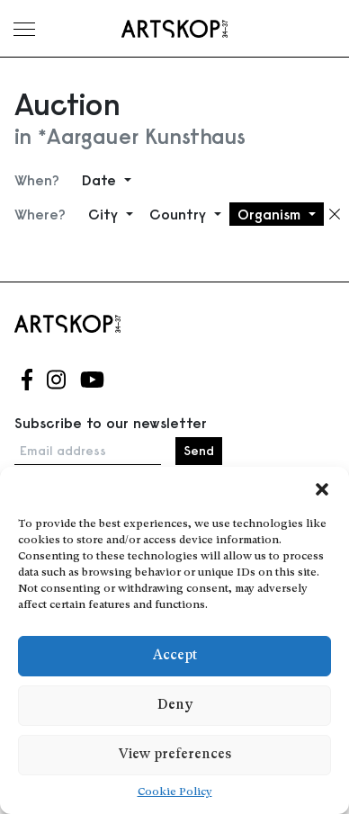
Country (179, 214)
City (105, 214)
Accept (175, 656)
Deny (174, 705)
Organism (271, 214)
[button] (322, 489)
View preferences (175, 755)
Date (101, 180)
